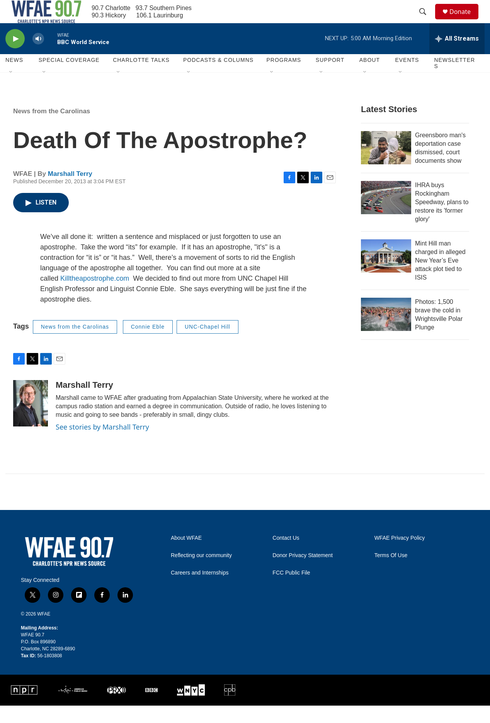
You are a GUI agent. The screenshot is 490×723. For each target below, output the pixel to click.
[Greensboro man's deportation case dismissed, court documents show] (386, 165)
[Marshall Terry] (30, 420)
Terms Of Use (391, 573)
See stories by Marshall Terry (102, 444)
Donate (465, 20)
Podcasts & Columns (218, 77)
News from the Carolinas (51, 128)
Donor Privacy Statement (302, 573)
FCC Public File (291, 590)
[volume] (38, 56)
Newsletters (454, 80)
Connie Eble (148, 344)
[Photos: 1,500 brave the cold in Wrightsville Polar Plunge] (386, 331)
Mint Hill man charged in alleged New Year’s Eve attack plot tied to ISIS (440, 277)
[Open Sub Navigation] (11, 90)
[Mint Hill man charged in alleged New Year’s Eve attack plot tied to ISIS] (386, 273)
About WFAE (186, 555)
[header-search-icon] (426, 20)
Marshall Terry (70, 191)
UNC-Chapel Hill (207, 344)
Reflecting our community (201, 573)
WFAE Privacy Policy (399, 555)
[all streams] (457, 56)
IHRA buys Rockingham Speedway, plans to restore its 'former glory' (441, 219)
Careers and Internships (199, 590)
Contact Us (285, 555)
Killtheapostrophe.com (94, 296)
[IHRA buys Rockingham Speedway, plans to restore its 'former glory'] (386, 215)
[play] (15, 56)
